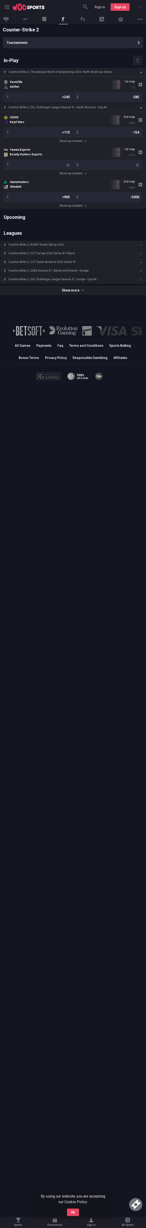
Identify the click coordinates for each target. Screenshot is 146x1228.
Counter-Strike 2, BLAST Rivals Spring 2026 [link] (36, 244)
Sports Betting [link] (120, 345)
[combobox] (136, 7)
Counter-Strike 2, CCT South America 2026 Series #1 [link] (42, 262)
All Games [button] (22, 345)
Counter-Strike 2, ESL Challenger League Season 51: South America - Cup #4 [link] (57, 107)
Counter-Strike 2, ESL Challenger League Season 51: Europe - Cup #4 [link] (52, 279)
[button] (73, 72)
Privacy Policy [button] (56, 358)
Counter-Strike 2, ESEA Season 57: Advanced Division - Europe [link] (48, 270)
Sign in (99, 7)
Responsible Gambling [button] (90, 358)
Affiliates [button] (120, 358)
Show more (73, 290)
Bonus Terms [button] (29, 358)
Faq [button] (60, 345)
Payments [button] (44, 345)
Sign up (120, 7)
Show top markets (73, 141)
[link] (28, 7)
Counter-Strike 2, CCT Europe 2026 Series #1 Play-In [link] (41, 253)
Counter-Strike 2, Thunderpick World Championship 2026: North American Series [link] (60, 72)
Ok (73, 1212)
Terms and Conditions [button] (86, 345)
